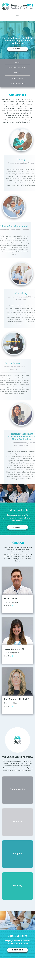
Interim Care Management (17, 67)
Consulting (17, 72)
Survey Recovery (17, 78)
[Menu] (17, 16)
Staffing (17, 62)
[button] (8, 605)
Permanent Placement (17, 84)
